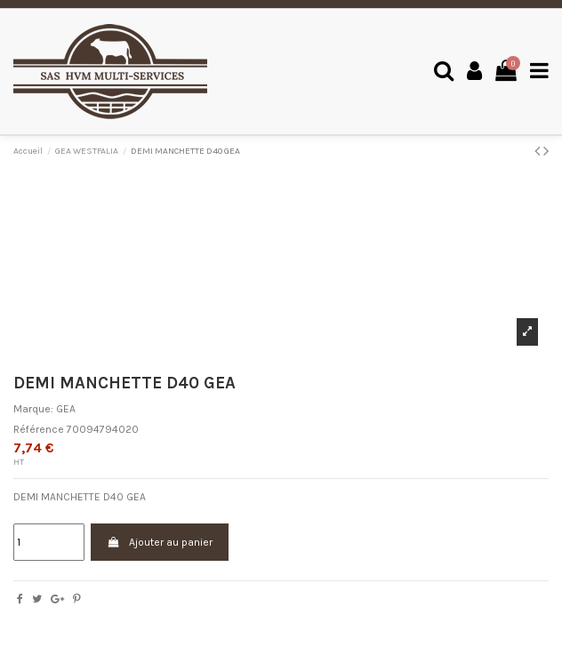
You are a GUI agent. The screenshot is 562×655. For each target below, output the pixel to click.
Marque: (33, 409)
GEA (66, 409)
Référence (38, 429)
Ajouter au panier (159, 542)
